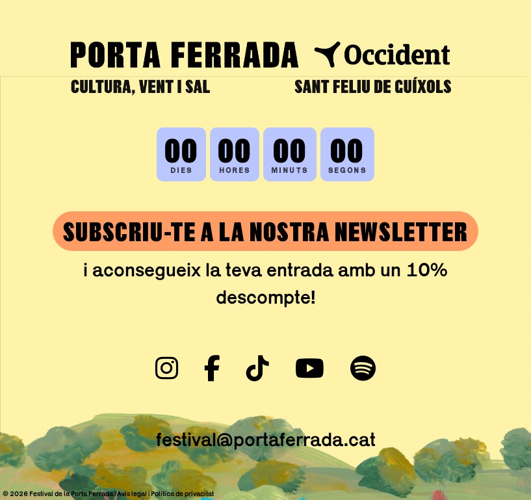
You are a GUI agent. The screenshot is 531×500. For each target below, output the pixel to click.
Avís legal (132, 493)
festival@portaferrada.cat (266, 439)
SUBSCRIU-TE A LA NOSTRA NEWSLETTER (265, 231)
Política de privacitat (182, 493)
